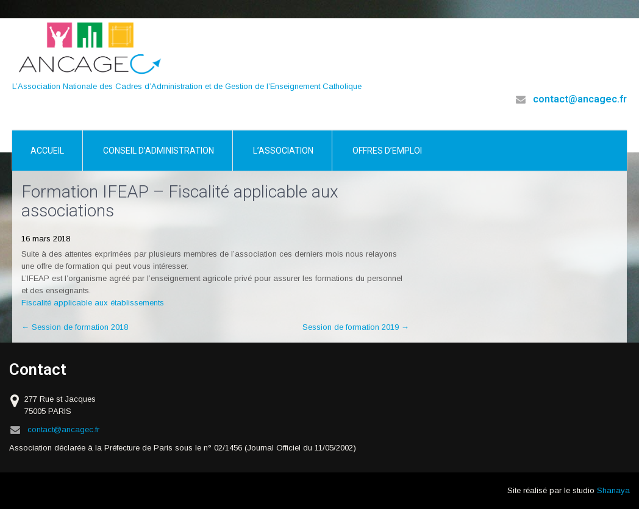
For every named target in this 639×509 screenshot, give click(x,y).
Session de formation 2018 (74, 327)
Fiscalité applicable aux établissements (92, 302)
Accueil (47, 150)
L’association (283, 150)
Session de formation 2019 (355, 327)
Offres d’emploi (387, 150)
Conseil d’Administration (158, 150)
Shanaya (613, 490)
